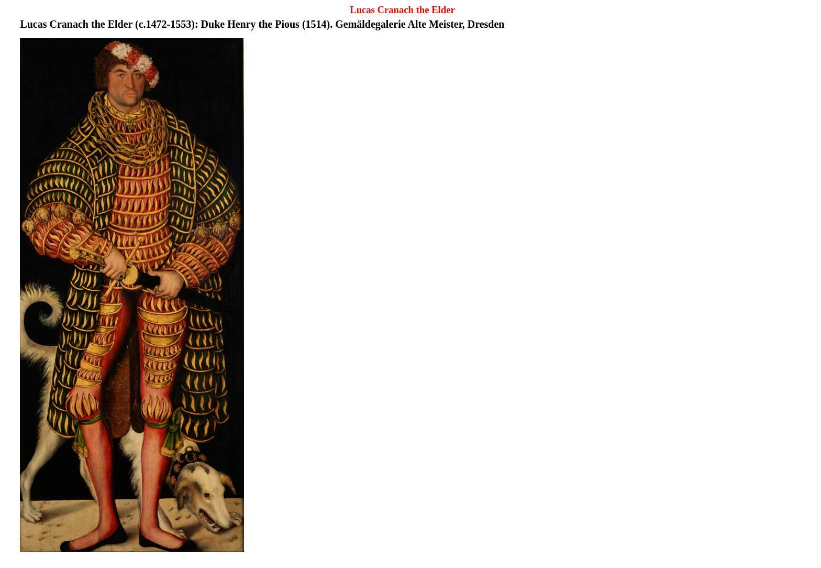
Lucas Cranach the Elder (402, 9)
